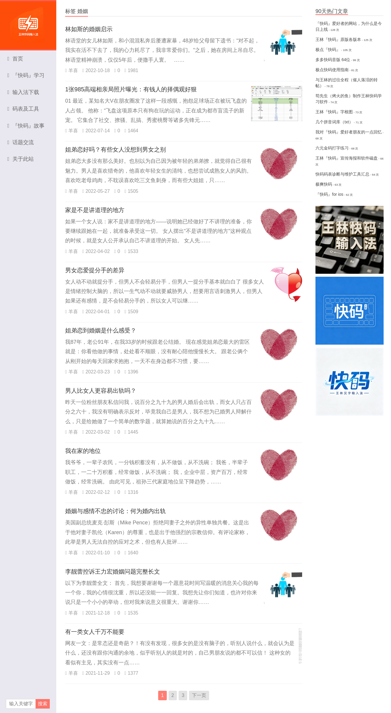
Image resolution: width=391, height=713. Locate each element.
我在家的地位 (83, 451)
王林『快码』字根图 (334, 111)
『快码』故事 (25, 126)
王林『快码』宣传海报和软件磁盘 (346, 158)
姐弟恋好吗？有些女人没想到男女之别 (115, 149)
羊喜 (71, 70)
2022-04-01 (96, 311)
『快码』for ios (329, 194)
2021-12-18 (96, 612)
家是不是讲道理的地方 (94, 210)
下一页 (199, 695)
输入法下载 (23, 92)
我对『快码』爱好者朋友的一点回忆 (348, 132)
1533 (131, 251)
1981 (131, 70)
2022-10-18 (96, 70)
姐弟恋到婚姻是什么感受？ (100, 330)
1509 (131, 311)
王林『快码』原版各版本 (338, 39)
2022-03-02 (96, 432)
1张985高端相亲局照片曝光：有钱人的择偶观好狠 (131, 89)
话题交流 (20, 142)
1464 (131, 130)
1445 (131, 432)
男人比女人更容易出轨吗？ (100, 390)
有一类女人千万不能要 (94, 631)
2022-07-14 (96, 130)
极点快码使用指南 (332, 69)
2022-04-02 (96, 251)
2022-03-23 (96, 371)
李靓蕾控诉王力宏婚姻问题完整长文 (112, 571)
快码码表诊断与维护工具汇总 (342, 174)
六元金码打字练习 (332, 148)
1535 (131, 612)
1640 (131, 552)
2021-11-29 (96, 673)
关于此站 (20, 159)
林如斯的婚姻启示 (89, 29)
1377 (131, 673)
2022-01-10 (96, 552)
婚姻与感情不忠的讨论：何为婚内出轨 (115, 511)
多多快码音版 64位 (332, 59)
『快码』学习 (25, 75)
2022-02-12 (96, 492)
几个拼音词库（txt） (334, 122)
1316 (131, 492)
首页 (15, 59)
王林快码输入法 (28, 22)
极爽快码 (323, 184)
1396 (131, 371)
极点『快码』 (327, 49)
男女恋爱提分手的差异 (94, 270)
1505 (131, 191)
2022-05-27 (96, 191)
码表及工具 (23, 109)
